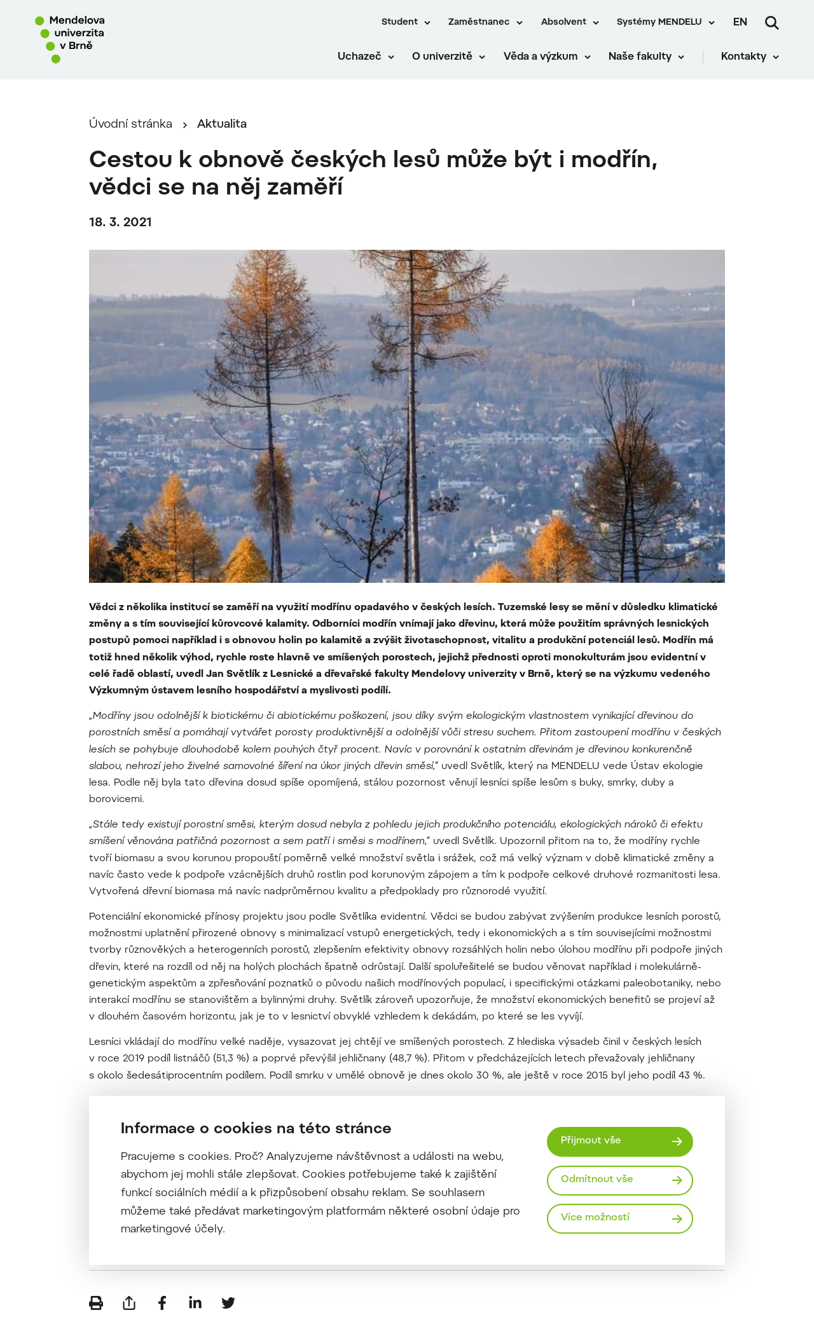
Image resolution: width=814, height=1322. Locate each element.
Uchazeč (360, 57)
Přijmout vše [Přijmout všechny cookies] (591, 1141)
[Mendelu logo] (108, 40)
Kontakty (743, 57)
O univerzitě (442, 57)
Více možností (595, 1218)
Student (400, 22)
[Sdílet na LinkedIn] (195, 1303)
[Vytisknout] (96, 1303)
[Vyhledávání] (772, 23)
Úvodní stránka (130, 125)
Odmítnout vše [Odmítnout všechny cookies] (597, 1180)
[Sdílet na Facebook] (162, 1303)
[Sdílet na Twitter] (228, 1303)
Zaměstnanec (479, 22)
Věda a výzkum (541, 57)
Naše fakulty (640, 57)
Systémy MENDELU (659, 22)
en (740, 23)
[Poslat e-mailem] (129, 1303)
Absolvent (563, 22)
